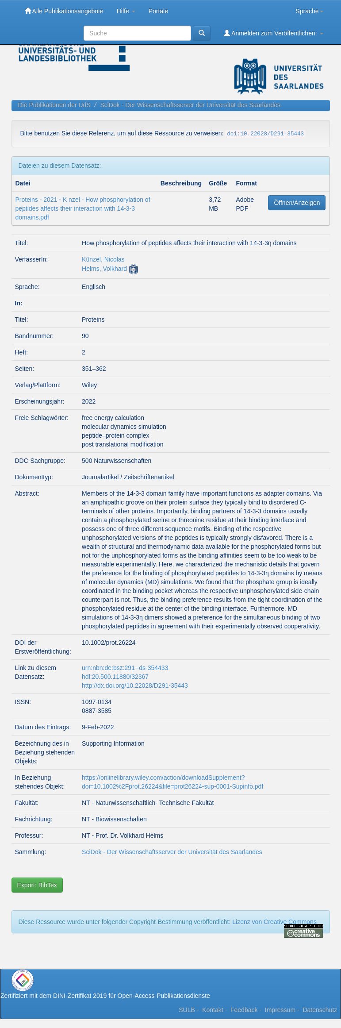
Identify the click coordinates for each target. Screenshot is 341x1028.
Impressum (280, 1009)
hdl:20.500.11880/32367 (115, 676)
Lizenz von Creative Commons (274, 921)
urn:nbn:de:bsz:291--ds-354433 (125, 667)
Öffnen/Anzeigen (297, 202)
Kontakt (212, 1009)
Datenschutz (320, 1009)
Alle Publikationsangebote (64, 11)
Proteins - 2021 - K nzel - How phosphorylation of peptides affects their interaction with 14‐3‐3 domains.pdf (82, 208)
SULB (187, 1009)
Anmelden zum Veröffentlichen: (273, 33)
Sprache (309, 11)
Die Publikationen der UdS (54, 104)
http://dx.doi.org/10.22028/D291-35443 (135, 685)
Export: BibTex (37, 885)
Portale (158, 11)
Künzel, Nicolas (103, 259)
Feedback (243, 1009)
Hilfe (126, 11)
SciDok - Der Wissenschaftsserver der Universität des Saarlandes (190, 104)
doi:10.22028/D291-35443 (265, 134)
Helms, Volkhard (104, 268)
